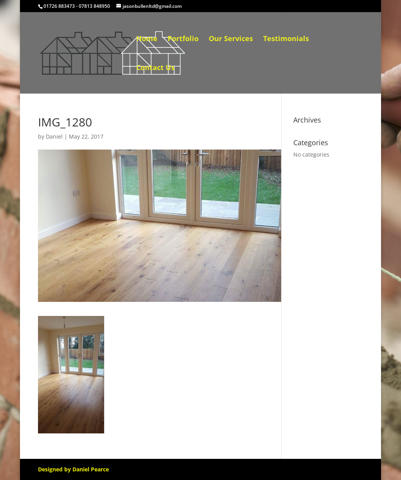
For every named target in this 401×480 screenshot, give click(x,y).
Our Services (231, 39)
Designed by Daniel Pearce (73, 469)
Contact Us (155, 68)
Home (146, 39)
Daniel (54, 136)
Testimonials (286, 39)
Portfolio (183, 39)
